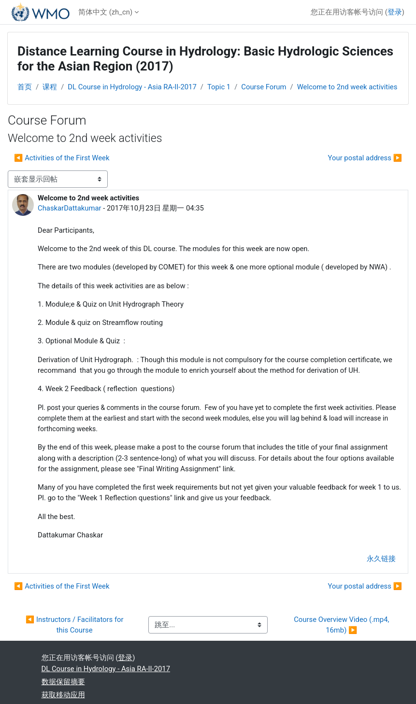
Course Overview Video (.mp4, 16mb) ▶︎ (342, 624)
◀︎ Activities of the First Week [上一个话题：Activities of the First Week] (62, 158)
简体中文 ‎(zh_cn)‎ (105, 12)
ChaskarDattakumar (69, 208)
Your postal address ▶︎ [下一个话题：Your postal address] (365, 158)
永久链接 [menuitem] (381, 558)
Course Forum (263, 87)
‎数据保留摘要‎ (63, 681)
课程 (50, 87)
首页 (24, 87)
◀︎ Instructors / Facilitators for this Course (76, 624)
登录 (394, 12)
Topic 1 (218, 87)
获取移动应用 (63, 694)
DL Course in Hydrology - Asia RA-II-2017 (132, 87)
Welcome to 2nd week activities (347, 87)
